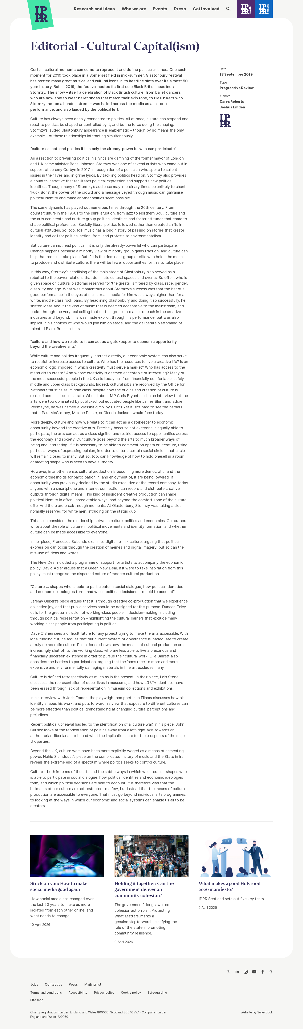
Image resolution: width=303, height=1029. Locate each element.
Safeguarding (157, 992)
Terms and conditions (46, 992)
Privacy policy (104, 992)
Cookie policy (131, 992)
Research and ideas (94, 8)
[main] (151, 484)
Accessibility (78, 992)
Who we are (134, 8)
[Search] (228, 9)
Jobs (34, 984)
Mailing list (92, 984)
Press (180, 8)
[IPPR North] (246, 9)
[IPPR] (41, 14)
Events (160, 8)
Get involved (206, 8)
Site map (36, 1000)
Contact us (53, 984)
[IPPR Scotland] (264, 9)
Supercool (264, 1012)
